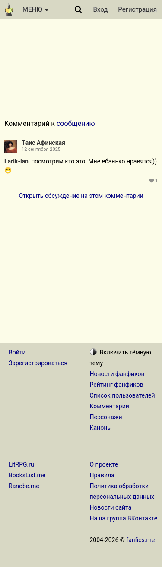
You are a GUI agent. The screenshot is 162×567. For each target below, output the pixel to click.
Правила (102, 475)
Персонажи (106, 417)
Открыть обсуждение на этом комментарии (81, 195)
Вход (100, 9)
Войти (17, 352)
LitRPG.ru (21, 464)
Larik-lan (16, 161)
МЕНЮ (35, 9)
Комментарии (109, 406)
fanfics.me (140, 539)
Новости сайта (111, 507)
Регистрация (137, 9)
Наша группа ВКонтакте (124, 518)
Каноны (101, 427)
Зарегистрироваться (38, 363)
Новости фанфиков (117, 373)
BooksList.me (27, 475)
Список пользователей (122, 395)
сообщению (76, 123)
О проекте (104, 464)
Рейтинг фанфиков (116, 384)
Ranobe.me (24, 485)
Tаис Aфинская (43, 142)
